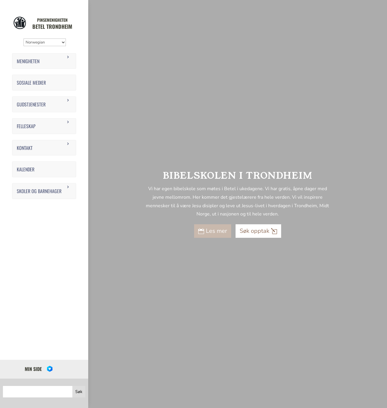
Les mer (216, 231)
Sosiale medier (31, 82)
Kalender (25, 169)
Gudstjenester (31, 104)
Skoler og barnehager (39, 191)
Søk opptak (254, 231)
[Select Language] (45, 42)
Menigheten (28, 61)
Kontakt (25, 147)
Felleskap (26, 126)
